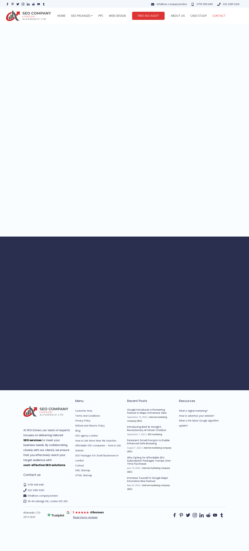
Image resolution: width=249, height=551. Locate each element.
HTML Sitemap (83, 475)
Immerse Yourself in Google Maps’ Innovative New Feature (147, 479)
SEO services (32, 440)
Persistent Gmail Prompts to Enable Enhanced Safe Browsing (148, 442)
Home (61, 16)
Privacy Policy (82, 420)
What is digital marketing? (193, 410)
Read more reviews (85, 517)
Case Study (198, 16)
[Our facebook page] (7, 3)
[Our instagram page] (23, 3)
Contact (219, 16)
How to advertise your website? (196, 415)
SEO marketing (155, 434)
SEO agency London (86, 435)
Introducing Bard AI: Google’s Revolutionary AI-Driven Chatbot (146, 428)
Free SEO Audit (148, 16)
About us (178, 16)
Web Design (117, 16)
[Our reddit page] (33, 3)
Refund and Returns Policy (90, 425)
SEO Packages (81, 16)
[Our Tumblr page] (43, 3)
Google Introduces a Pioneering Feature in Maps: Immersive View (147, 411)
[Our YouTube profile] (38, 3)
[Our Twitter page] (17, 3)
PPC (100, 16)
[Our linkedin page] (28, 3)
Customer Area (83, 410)
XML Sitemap (82, 470)
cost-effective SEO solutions (44, 465)
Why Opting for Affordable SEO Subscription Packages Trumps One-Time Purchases (149, 461)
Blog (77, 430)
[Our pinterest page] (12, 3)
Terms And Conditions (87, 415)
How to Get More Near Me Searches (95, 440)
